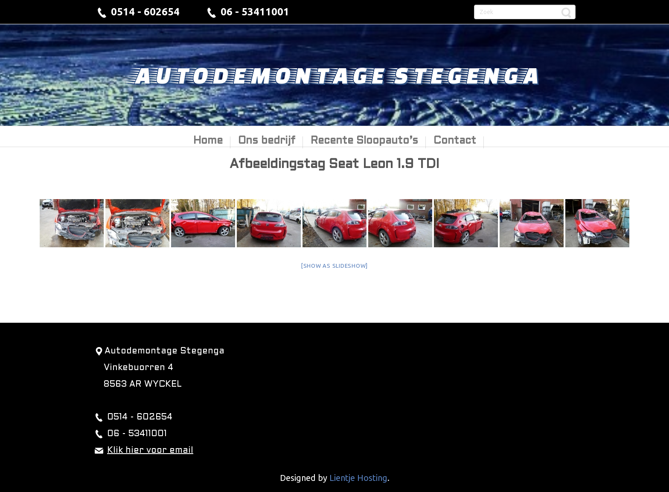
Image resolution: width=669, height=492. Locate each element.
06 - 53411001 (255, 11)
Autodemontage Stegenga (334, 74)
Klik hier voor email (150, 450)
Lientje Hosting (358, 478)
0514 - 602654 (145, 11)
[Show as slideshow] (334, 266)
